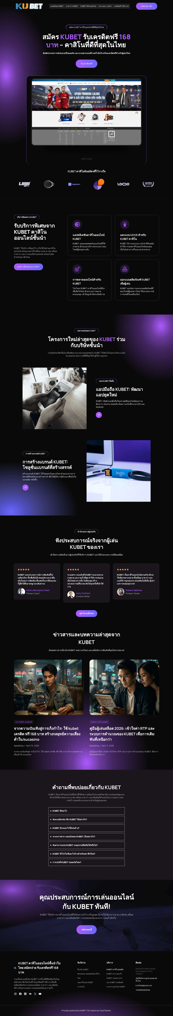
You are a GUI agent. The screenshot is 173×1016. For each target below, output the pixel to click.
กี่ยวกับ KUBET (83, 969)
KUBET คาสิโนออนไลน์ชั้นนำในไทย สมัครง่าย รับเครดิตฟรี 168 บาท (39, 967)
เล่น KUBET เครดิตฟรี (23, 722)
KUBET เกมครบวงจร (114, 978)
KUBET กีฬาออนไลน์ (88, 6)
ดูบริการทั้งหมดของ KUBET (28, 267)
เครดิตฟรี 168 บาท (121, 6)
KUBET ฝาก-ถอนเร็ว (114, 974)
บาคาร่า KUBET (72, 6)
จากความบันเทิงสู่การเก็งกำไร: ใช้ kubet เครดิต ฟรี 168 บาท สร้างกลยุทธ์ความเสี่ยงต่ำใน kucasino (47, 734)
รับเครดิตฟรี (86, 63)
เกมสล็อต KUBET (56, 6)
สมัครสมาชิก (146, 6)
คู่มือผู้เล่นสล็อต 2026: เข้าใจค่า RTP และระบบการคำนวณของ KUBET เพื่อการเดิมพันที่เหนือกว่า (122, 734)
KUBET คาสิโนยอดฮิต (99, 722)
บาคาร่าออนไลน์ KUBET (116, 987)
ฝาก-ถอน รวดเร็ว (105, 6)
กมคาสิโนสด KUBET (85, 982)
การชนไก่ (81, 987)
